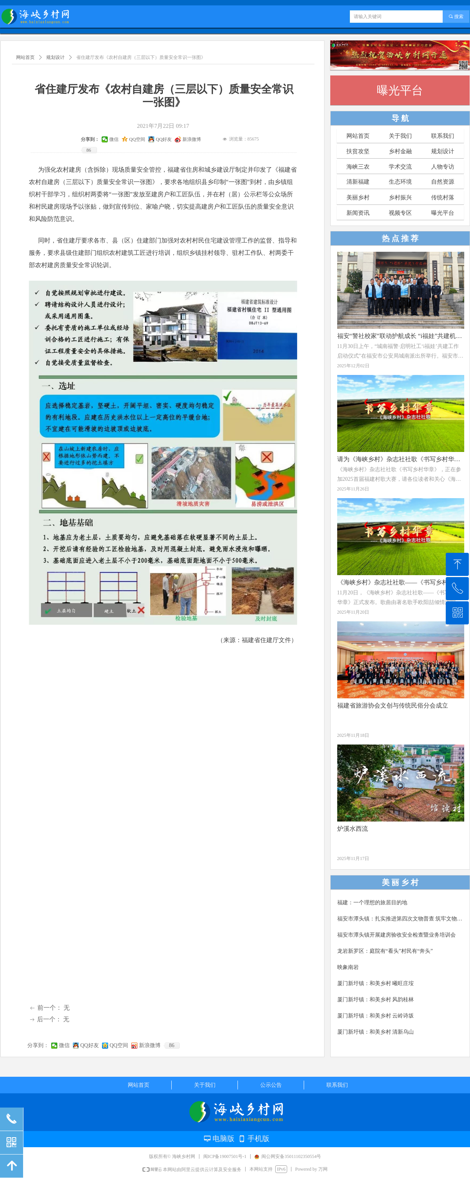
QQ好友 (89, 1045)
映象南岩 (348, 967)
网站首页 (25, 57)
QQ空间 (119, 1045)
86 (171, 1045)
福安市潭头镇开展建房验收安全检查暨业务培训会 (396, 935)
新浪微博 (150, 1045)
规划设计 (55, 57)
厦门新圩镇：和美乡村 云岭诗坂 (375, 1016)
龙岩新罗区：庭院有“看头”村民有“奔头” (385, 951)
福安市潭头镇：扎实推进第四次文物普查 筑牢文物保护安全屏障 (401, 919)
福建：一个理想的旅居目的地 (372, 902)
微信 (64, 1045)
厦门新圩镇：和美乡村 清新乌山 (375, 1032)
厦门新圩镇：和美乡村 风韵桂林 (375, 999)
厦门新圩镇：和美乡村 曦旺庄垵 (375, 983)
